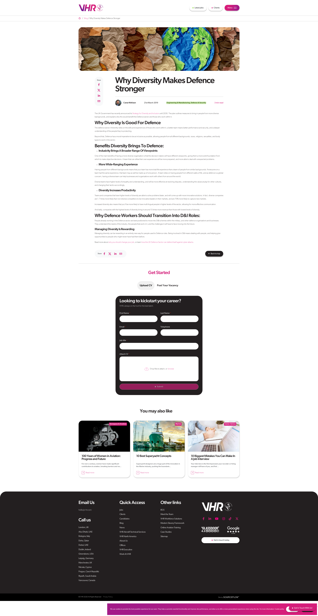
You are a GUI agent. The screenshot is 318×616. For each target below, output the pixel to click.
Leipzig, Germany (86, 558)
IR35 (162, 510)
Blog (121, 523)
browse (171, 369)
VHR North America (127, 536)
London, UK (83, 527)
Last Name (165, 313)
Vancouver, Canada (87, 580)
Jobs (121, 510)
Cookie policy (279, 609)
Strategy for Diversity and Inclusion (145, 114)
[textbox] (138, 319)
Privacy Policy (108, 597)
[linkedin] (99, 95)
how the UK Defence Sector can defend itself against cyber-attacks (167, 242)
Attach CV (124, 354)
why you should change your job (121, 242)
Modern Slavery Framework (172, 523)
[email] (99, 101)
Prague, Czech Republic (89, 571)
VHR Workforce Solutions (171, 519)
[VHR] (91, 8)
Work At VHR (125, 554)
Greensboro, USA (86, 554)
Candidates (124, 519)
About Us (123, 541)
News (121, 527)
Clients (122, 514)
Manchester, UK (85, 563)
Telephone (165, 326)
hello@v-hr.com (85, 510)
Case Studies (165, 532)
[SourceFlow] (231, 597)
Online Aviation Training (170, 527)
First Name (124, 313)
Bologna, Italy (84, 536)
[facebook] (99, 84)
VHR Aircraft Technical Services (132, 532)
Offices (122, 545)
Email (122, 327)
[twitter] (99, 90)
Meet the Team (166, 514)
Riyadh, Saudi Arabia (87, 576)
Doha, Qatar (84, 541)
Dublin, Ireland (85, 549)
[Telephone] (179, 332)
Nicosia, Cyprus (85, 567)
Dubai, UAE (83, 545)
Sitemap (164, 536)
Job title (122, 340)
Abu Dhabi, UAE (85, 532)
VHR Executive (125, 550)
